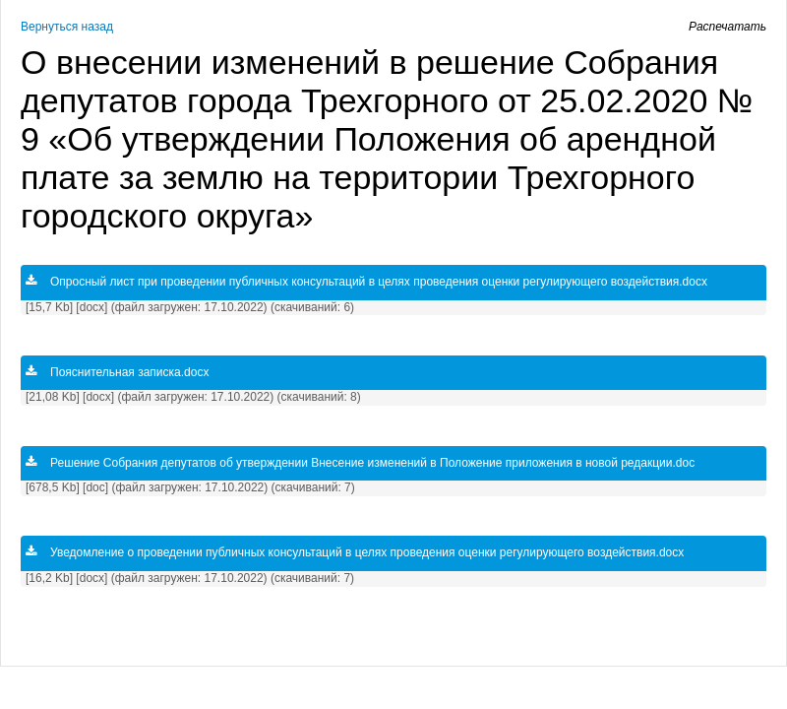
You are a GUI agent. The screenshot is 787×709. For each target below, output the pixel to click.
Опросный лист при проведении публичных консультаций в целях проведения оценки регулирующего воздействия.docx (366, 282)
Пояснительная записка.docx (117, 372)
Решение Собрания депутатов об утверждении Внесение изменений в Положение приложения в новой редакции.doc (360, 463)
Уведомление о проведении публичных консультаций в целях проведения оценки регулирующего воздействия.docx (355, 552)
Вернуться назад (67, 26)
